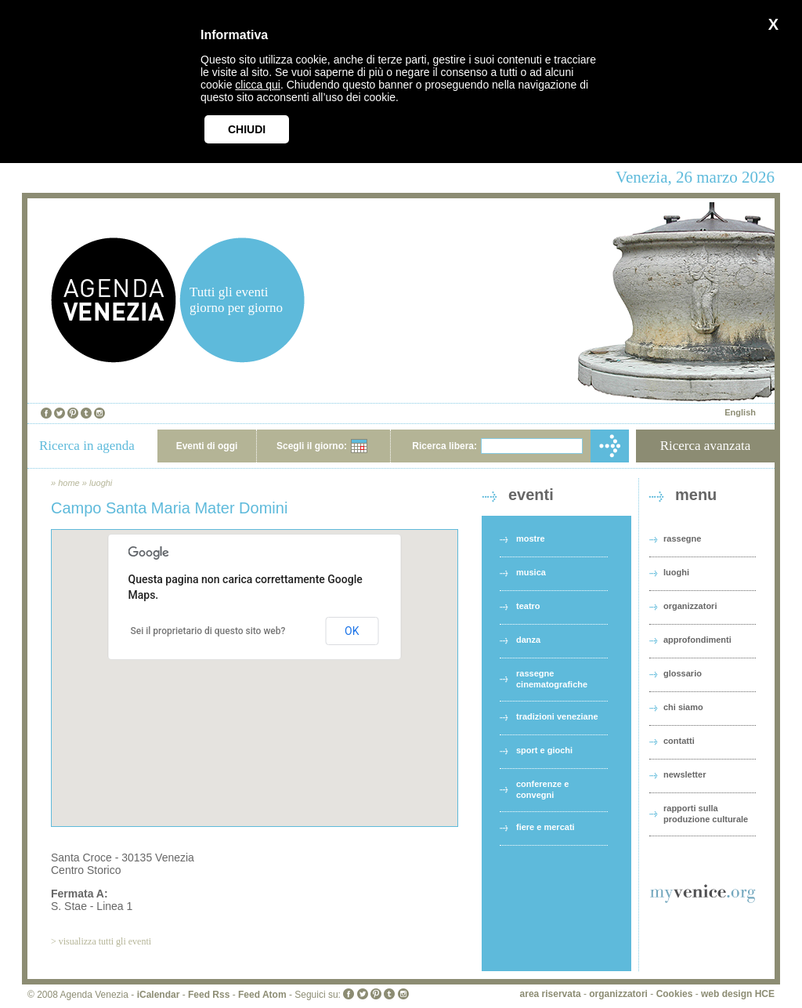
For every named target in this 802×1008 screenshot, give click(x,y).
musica (531, 572)
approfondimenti (697, 639)
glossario (682, 673)
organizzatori (690, 606)
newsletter (684, 774)
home (69, 483)
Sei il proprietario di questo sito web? (208, 630)
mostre (530, 538)
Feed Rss (208, 994)
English (740, 412)
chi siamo (683, 707)
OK (352, 631)
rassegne (682, 538)
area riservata (550, 993)
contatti (679, 740)
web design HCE (738, 993)
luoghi (100, 483)
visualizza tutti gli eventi (105, 941)
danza (528, 639)
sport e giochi (544, 750)
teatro (528, 606)
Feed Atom (262, 994)
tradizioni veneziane (557, 716)
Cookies (674, 993)
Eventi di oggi (207, 446)
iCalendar (158, 994)
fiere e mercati (545, 827)
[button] (254, 663)
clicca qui (257, 84)
